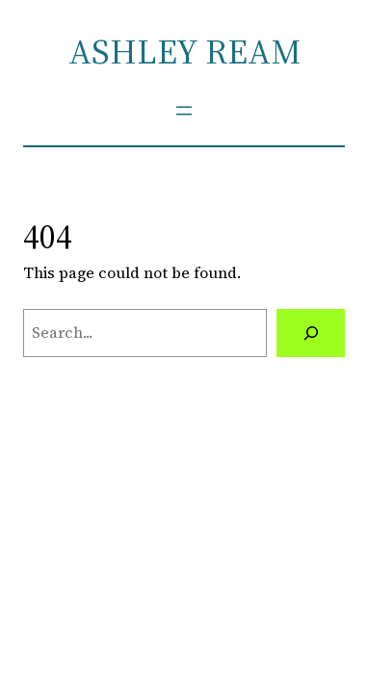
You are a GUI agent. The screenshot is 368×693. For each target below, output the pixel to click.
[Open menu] (184, 110)
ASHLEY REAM (184, 51)
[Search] (310, 333)
